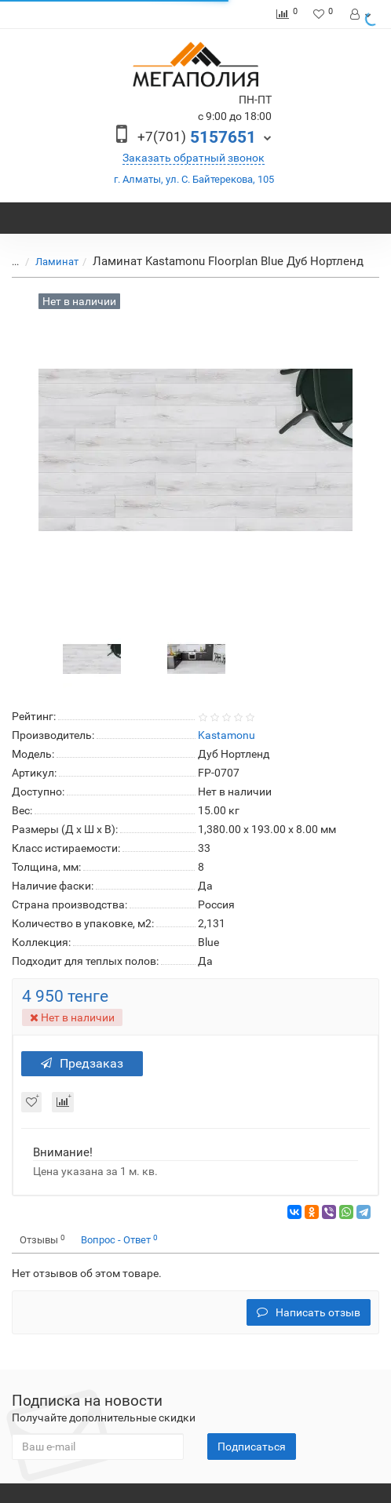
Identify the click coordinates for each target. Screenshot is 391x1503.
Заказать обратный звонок (193, 157)
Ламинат (47, 261)
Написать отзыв (308, 1312)
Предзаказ (82, 1063)
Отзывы (42, 1239)
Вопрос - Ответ (119, 1239)
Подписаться (251, 1446)
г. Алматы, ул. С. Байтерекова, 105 (194, 179)
